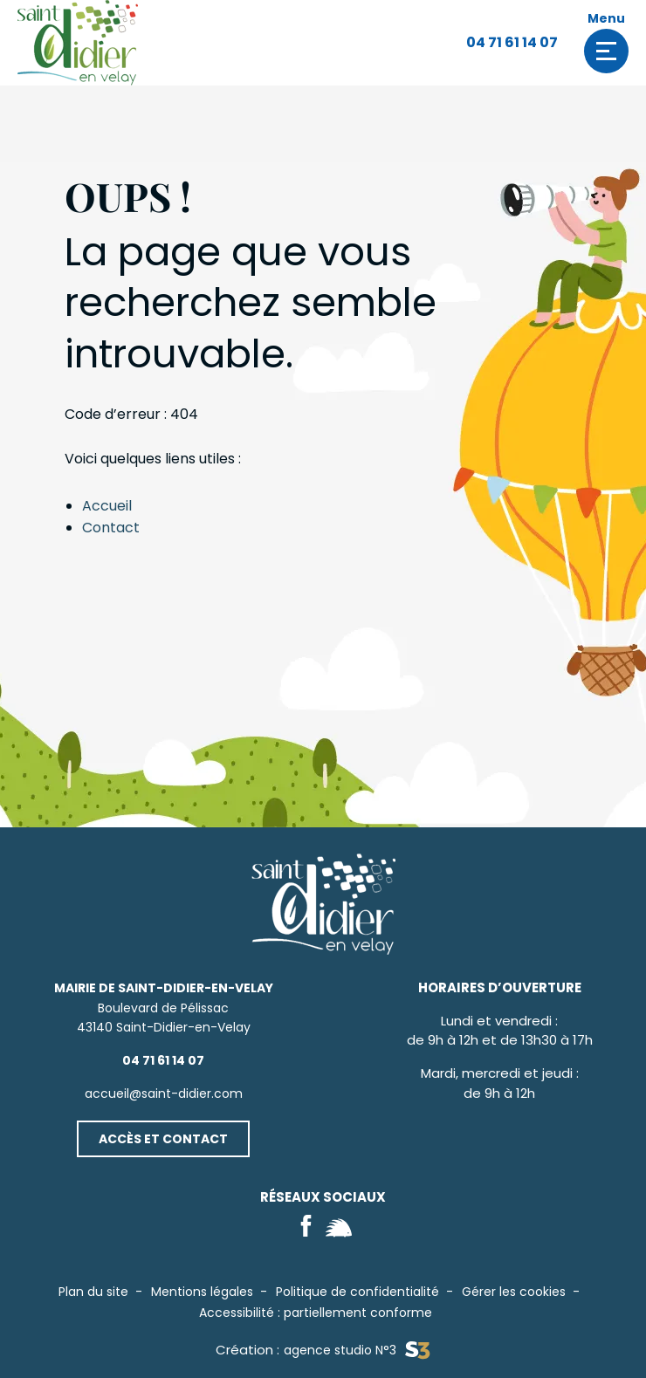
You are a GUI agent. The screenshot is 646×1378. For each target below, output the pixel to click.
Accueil (107, 506)
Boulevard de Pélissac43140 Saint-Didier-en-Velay (163, 1007)
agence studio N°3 (357, 1350)
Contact (111, 528)
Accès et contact (163, 1139)
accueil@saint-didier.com (164, 1093)
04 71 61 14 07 (512, 42)
